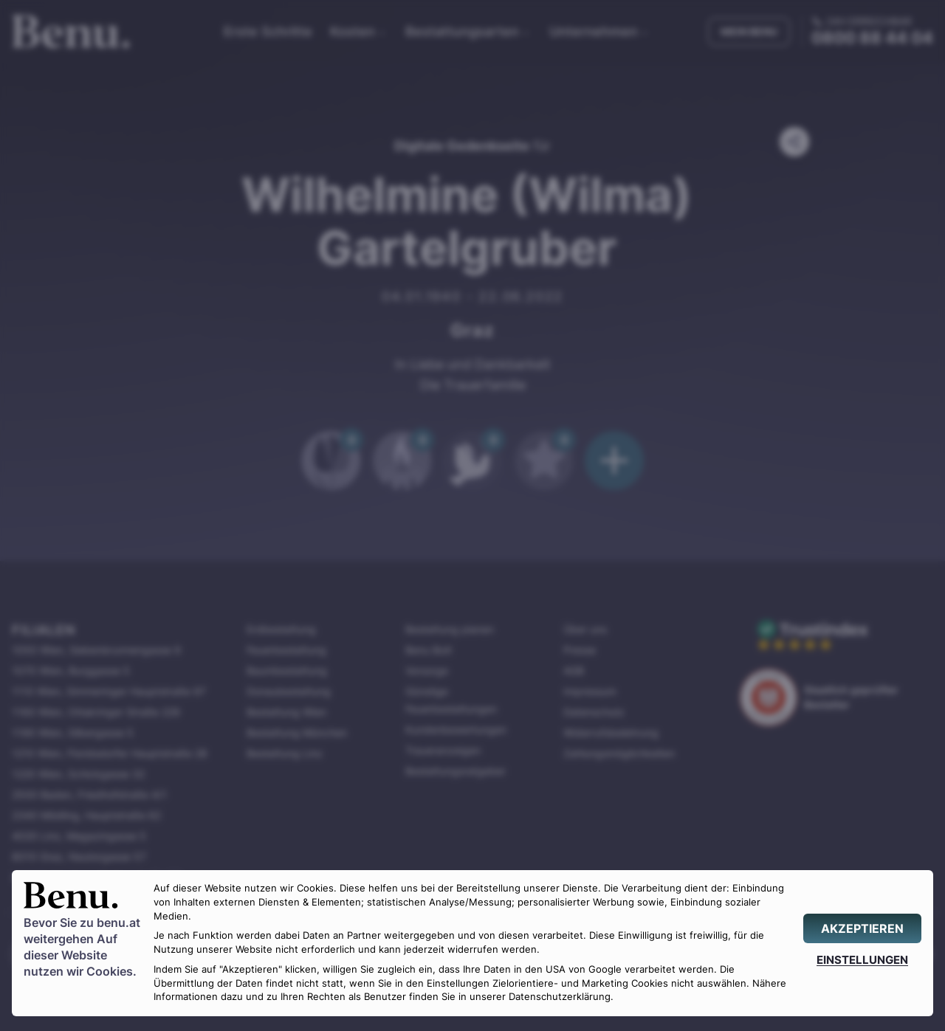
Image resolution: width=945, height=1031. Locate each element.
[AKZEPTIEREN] (862, 928)
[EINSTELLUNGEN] (862, 959)
